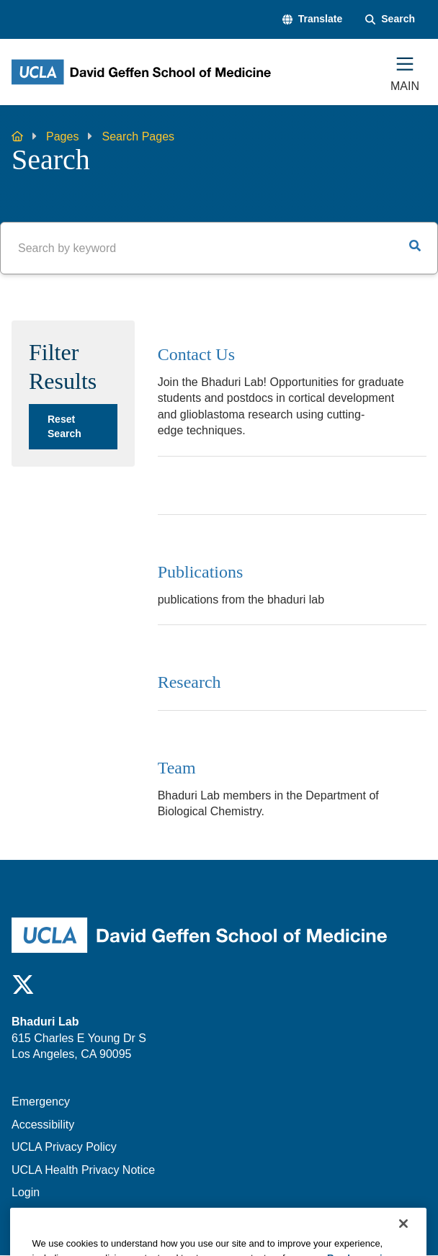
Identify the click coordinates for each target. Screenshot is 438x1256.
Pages (62, 136)
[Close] (403, 1237)
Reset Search (64, 426)
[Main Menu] (404, 72)
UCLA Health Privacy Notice (83, 1170)
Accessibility (43, 1124)
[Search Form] (390, 19)
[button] (312, 19)
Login (26, 1192)
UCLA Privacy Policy (64, 1147)
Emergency (41, 1101)
